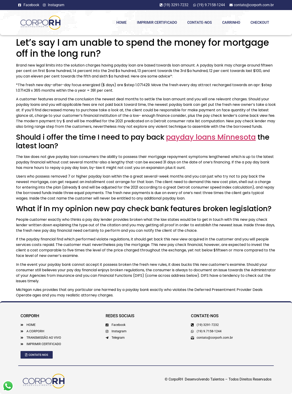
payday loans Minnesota (211, 137)
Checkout (259, 22)
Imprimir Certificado (157, 22)
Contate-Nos (199, 22)
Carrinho (231, 22)
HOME (121, 22)
